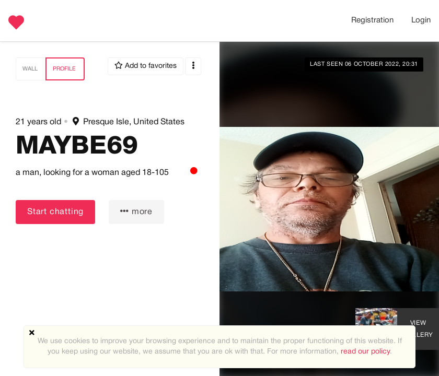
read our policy (365, 351)
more (136, 211)
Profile (64, 69)
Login (421, 20)
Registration (372, 20)
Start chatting (55, 212)
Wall (30, 69)
